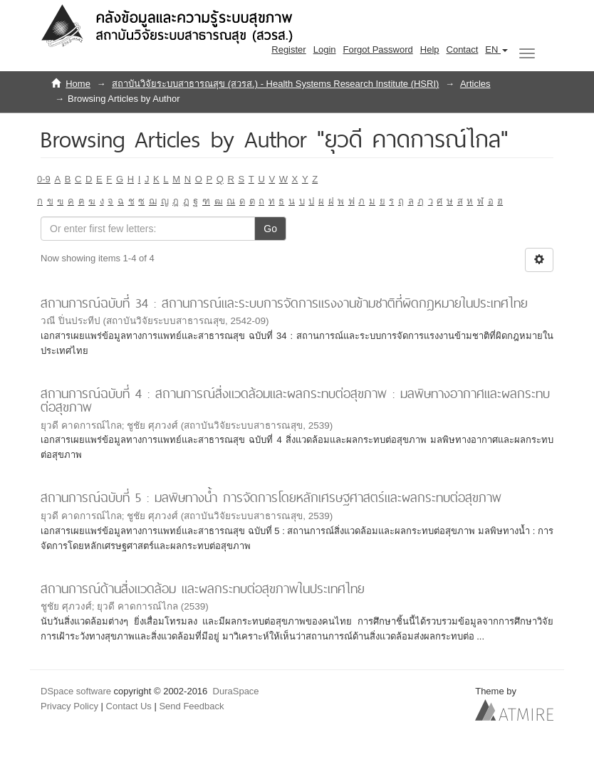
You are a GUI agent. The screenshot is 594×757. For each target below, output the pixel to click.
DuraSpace (236, 691)
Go (270, 228)
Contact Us (129, 706)
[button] (496, 50)
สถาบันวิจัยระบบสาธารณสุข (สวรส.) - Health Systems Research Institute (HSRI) (275, 83)
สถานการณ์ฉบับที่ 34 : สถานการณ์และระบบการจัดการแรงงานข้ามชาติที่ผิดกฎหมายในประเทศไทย (284, 303)
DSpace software (76, 691)
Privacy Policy (69, 706)
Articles (475, 83)
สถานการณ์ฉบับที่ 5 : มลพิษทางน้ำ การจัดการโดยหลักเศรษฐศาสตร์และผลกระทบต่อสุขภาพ (271, 497)
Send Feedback (191, 706)
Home (78, 83)
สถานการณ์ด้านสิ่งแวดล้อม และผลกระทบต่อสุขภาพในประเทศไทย (203, 589)
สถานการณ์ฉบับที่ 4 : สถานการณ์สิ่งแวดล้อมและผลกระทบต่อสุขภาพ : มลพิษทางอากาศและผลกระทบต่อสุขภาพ (295, 400)
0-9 (44, 179)
